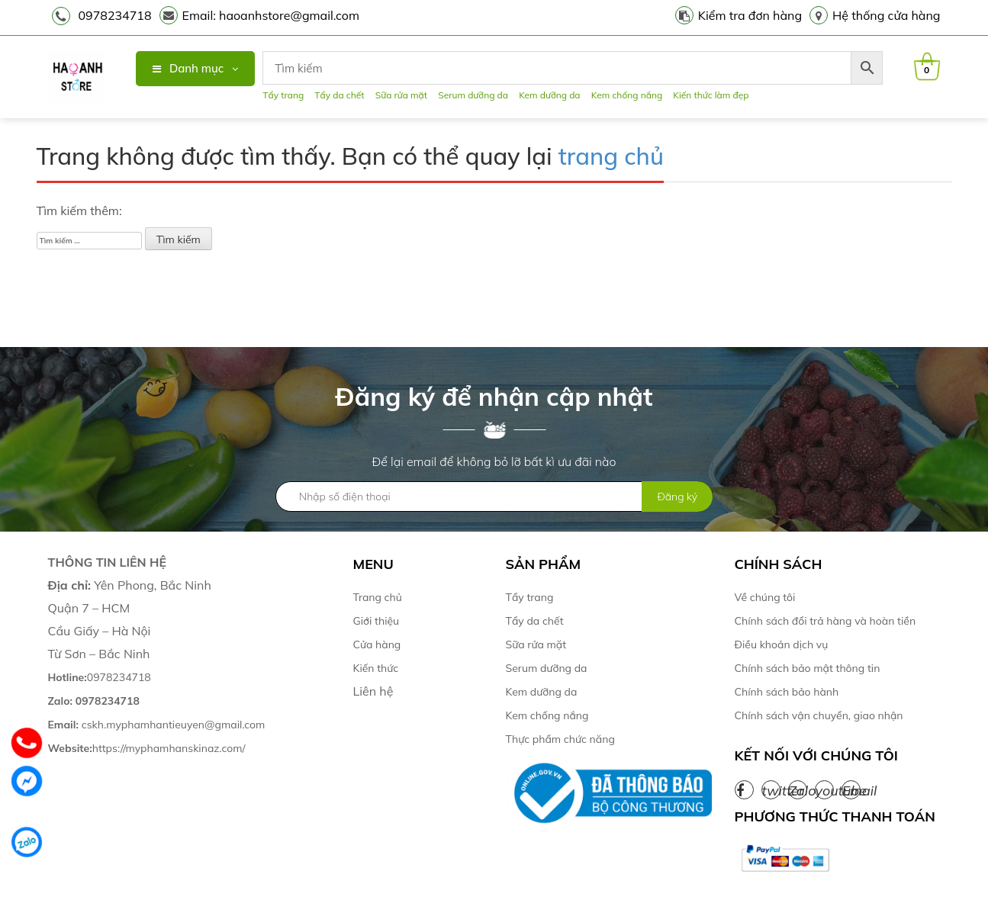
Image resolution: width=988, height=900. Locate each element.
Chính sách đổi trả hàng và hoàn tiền (825, 621)
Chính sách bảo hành (787, 692)
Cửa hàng (377, 644)
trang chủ (611, 156)
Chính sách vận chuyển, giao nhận (819, 715)
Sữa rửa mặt (401, 95)
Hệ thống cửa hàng (886, 15)
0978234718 (115, 15)
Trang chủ (377, 597)
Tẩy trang (283, 95)
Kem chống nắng (626, 95)
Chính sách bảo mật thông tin (807, 668)
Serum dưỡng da (473, 95)
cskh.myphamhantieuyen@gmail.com (157, 724)
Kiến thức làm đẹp (710, 95)
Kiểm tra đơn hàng (750, 15)
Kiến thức (376, 668)
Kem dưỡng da (549, 95)
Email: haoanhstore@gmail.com (271, 15)
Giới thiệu (376, 621)
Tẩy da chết (339, 95)
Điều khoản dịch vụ (782, 644)
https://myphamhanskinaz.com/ (148, 748)
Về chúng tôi (765, 597)
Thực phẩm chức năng (560, 739)
